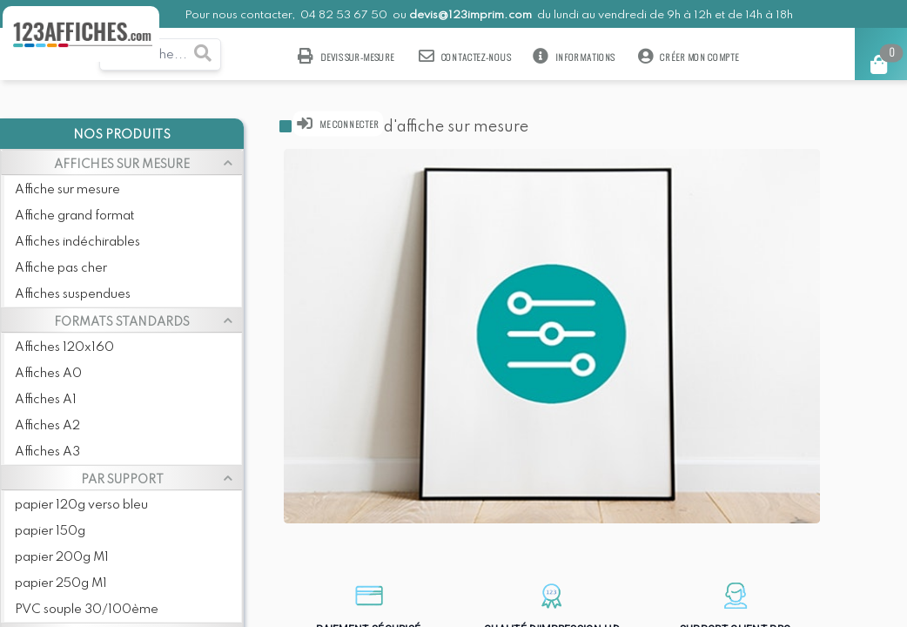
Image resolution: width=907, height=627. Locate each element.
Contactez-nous (465, 56)
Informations (574, 56)
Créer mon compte (688, 56)
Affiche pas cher (61, 268)
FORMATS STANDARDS (122, 322)
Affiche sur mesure (67, 190)
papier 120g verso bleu (81, 505)
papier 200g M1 (62, 557)
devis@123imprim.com (470, 15)
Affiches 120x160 (64, 347)
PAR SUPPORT (122, 480)
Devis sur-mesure (346, 56)
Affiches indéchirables (77, 242)
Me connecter (339, 123)
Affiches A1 (46, 400)
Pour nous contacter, (241, 15)
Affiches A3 (47, 452)
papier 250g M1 (61, 583)
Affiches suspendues (73, 294)
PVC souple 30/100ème (86, 609)
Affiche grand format (74, 216)
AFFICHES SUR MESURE (122, 164)
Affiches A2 (47, 426)
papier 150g (50, 531)
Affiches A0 (48, 373)
